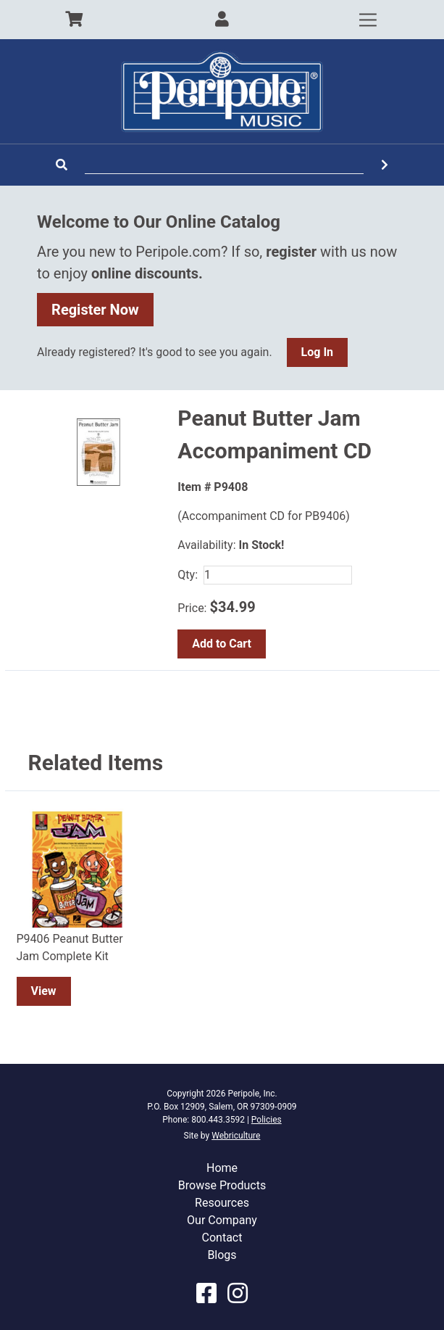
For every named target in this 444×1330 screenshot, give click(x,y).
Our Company (222, 1220)
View (43, 991)
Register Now (95, 309)
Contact (222, 1237)
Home (222, 1168)
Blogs (221, 1255)
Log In (317, 352)
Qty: (187, 575)
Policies (266, 1120)
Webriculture (235, 1136)
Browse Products (222, 1185)
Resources (222, 1203)
